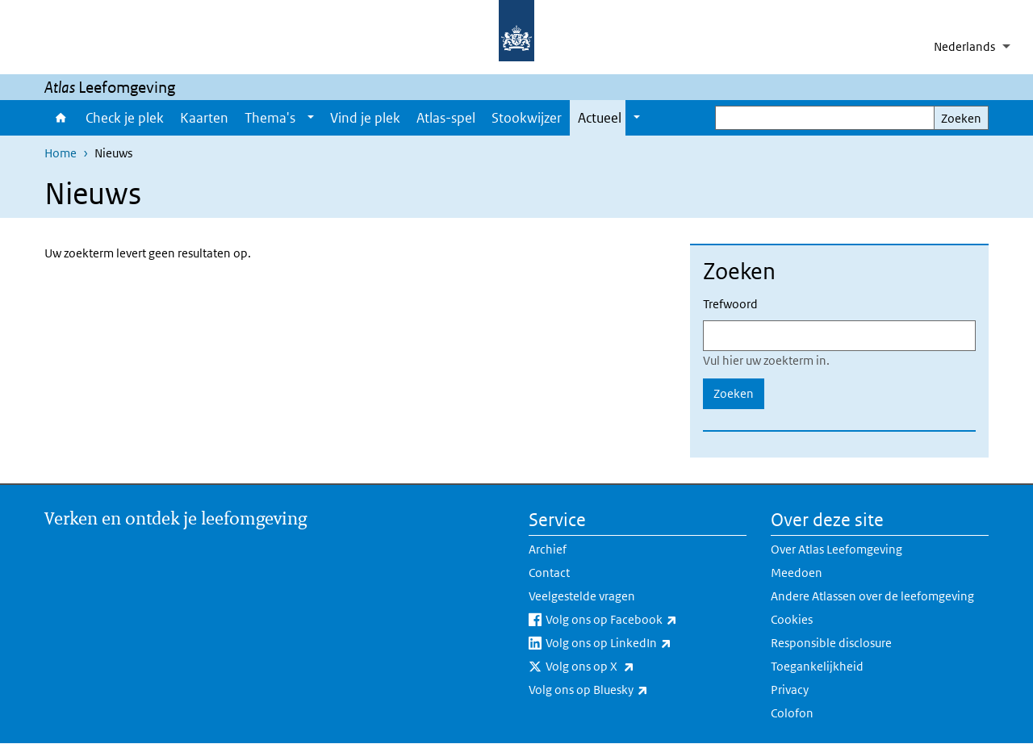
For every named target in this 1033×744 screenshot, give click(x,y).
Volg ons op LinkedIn (644, 643)
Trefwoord (730, 303)
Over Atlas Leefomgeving (836, 549)
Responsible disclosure (831, 642)
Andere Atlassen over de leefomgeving (872, 596)
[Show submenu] (310, 118)
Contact (549, 572)
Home (60, 118)
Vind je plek (365, 118)
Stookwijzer (526, 118)
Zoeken (961, 118)
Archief (548, 549)
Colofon (792, 713)
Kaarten (204, 118)
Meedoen (796, 572)
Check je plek (125, 118)
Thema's (270, 118)
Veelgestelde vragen (582, 596)
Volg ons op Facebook (646, 619)
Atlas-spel (445, 118)
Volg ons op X (625, 666)
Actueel (599, 118)
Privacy (790, 689)
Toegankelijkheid (817, 666)
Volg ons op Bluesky (624, 690)
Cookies (792, 619)
